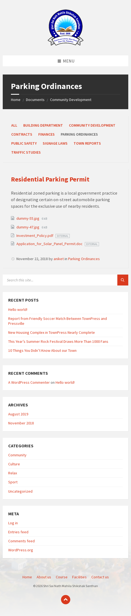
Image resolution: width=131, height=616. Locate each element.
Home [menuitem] (27, 577)
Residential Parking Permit (50, 179)
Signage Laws (55, 143)
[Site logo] (65, 44)
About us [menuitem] (44, 577)
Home (16, 99)
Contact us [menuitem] (100, 577)
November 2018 (21, 423)
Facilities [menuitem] (79, 577)
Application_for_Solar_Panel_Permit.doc (49, 243)
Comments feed (21, 540)
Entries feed (18, 531)
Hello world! (17, 309)
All (14, 125)
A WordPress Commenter (29, 382)
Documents (35, 99)
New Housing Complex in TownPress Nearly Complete (51, 332)
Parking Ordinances (84, 258)
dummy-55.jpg (28, 218)
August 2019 (18, 414)
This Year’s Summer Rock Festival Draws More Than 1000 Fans (58, 341)
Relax (12, 473)
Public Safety (24, 143)
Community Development (70, 99)
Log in (13, 522)
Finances (46, 134)
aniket (59, 258)
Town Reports (87, 143)
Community (17, 455)
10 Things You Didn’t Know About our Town (42, 350)
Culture (14, 464)
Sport (13, 482)
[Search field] (65, 280)
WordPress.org (20, 549)
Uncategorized (20, 491)
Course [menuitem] (62, 577)
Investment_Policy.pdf (35, 235)
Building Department (43, 125)
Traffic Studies (26, 152)
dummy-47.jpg (28, 227)
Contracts (21, 134)
